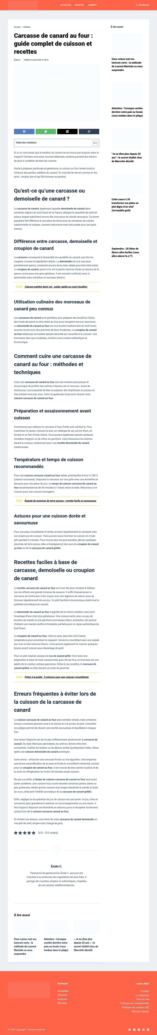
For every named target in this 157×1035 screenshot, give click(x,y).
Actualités (65, 5)
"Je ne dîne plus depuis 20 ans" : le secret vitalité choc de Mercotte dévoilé (127, 157)
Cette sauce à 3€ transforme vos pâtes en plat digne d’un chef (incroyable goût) (125, 205)
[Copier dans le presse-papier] (89, 131)
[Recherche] (142, 5)
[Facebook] (24, 131)
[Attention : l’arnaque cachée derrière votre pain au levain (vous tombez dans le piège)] (56, 927)
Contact (145, 991)
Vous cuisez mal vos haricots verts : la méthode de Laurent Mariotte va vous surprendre (25, 946)
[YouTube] (148, 1030)
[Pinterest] (143, 1030)
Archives (62, 999)
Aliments (92, 5)
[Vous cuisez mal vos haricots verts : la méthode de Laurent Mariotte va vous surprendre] (26, 927)
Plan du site (142, 999)
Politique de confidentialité (134, 1003)
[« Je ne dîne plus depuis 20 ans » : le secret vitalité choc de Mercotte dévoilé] (86, 927)
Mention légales (140, 1011)
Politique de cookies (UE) (135, 1007)
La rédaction (142, 995)
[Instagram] (139, 1030)
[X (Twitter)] (67, 131)
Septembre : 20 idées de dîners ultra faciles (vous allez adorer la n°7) (125, 252)
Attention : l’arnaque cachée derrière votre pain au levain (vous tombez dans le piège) (127, 112)
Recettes (79, 5)
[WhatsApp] (46, 131)
